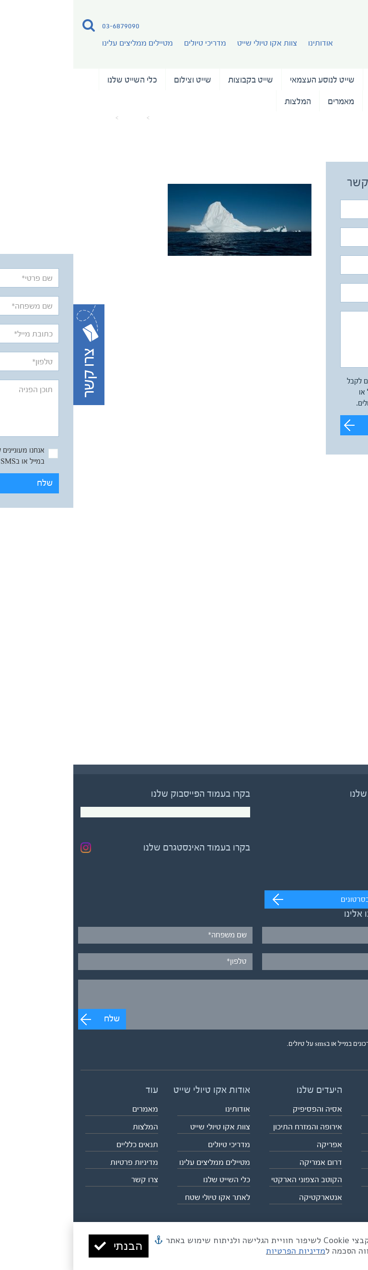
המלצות (224, 101)
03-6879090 (47, 25)
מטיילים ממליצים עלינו (64, 43)
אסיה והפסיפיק (244, 1109)
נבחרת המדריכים (325, 101)
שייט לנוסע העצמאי (249, 79)
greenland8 (23, 118)
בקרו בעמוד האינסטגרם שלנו (123, 847)
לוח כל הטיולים (338, 1179)
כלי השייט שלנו (59, 79)
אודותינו (247, 43)
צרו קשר (71, 1179)
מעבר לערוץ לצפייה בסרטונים (312, 899)
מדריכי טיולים (132, 43)
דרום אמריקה (247, 1162)
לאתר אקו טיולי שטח (144, 1197)
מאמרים (267, 101)
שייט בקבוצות (177, 79)
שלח (332, 425)
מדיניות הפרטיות (222, 1251)
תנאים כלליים (64, 1144)
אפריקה (256, 1144)
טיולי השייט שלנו (325, 79)
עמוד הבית (94, 118)
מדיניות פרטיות (61, 1162)
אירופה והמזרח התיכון (234, 1126)
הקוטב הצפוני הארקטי (233, 1179)
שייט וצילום (119, 79)
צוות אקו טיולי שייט (194, 43)
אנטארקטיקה (247, 1197)
